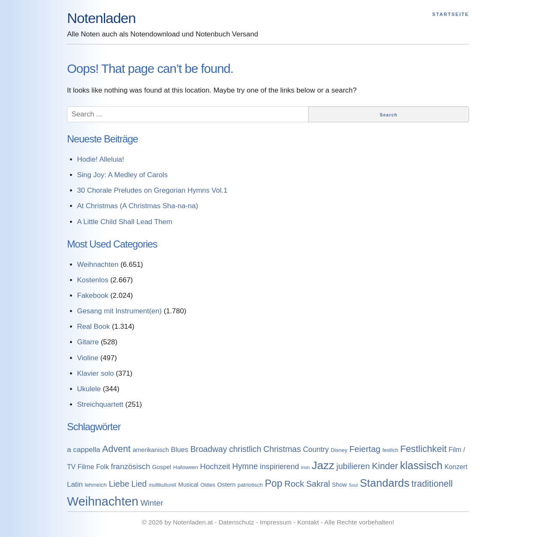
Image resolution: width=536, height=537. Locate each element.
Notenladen (101, 18)
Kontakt (308, 522)
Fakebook (92, 295)
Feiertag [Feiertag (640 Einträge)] (364, 449)
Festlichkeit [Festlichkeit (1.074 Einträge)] (423, 449)
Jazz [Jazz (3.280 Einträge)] (323, 465)
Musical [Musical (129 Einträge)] (188, 484)
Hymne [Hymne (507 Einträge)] (245, 466)
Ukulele (89, 389)
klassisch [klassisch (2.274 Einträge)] (421, 465)
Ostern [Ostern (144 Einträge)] (226, 484)
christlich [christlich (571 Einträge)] (245, 449)
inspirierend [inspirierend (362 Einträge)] (279, 466)
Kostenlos (92, 280)
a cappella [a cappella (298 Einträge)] (83, 449)
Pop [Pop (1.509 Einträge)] (273, 483)
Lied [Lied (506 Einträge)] (139, 483)
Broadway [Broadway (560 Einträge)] (208, 449)
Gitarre (88, 342)
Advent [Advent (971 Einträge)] (116, 449)
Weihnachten (98, 264)
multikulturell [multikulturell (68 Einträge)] (162, 485)
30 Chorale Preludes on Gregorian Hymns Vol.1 (152, 190)
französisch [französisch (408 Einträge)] (130, 466)
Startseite (450, 14)
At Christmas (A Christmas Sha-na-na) (137, 206)
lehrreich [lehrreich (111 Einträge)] (96, 485)
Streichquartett (100, 404)
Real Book (93, 326)
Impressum (276, 522)
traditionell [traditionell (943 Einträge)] (432, 483)
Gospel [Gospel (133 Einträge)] (161, 467)
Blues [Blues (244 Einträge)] (179, 450)
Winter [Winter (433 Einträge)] (151, 502)
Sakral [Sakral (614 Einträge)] (318, 483)
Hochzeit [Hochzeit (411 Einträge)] (215, 466)
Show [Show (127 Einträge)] (339, 484)
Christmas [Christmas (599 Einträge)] (282, 449)
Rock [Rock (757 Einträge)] (294, 483)
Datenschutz (236, 522)
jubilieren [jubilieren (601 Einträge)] (353, 466)
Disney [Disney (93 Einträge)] (339, 450)
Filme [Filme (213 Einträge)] (85, 466)
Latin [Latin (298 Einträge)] (75, 484)
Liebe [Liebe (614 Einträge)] (119, 483)
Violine (87, 358)
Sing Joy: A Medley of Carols (122, 175)
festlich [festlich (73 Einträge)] (390, 450)
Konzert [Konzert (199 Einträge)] (455, 466)
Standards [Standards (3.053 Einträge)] (385, 483)
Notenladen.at (193, 522)
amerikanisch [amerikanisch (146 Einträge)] (151, 450)
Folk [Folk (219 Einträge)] (102, 466)
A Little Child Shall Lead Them (124, 222)
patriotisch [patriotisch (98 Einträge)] (250, 485)
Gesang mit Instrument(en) (119, 311)
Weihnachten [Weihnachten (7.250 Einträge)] (103, 501)
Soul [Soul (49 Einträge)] (353, 485)
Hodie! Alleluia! (100, 159)
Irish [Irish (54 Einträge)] (305, 467)
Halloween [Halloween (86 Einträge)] (185, 467)
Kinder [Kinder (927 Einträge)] (385, 466)
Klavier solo (95, 373)
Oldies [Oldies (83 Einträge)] (207, 485)
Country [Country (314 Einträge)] (316, 449)
